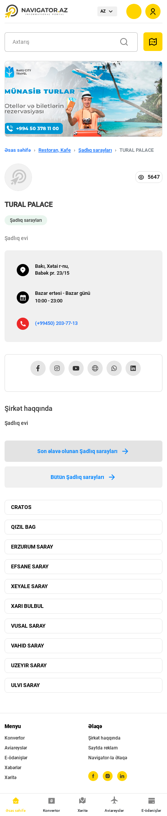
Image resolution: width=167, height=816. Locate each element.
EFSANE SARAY (30, 566)
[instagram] (108, 776)
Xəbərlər (13, 767)
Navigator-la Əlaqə (107, 757)
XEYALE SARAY (29, 586)
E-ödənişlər (16, 757)
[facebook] (93, 776)
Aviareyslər (16, 748)
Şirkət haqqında (104, 738)
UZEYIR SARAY (29, 665)
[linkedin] (122, 776)
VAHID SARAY (27, 646)
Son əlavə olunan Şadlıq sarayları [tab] (83, 451)
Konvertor (15, 738)
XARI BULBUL (27, 606)
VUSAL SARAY (28, 626)
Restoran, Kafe (54, 150)
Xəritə (10, 777)
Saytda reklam (103, 748)
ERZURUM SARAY (32, 547)
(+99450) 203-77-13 (56, 323)
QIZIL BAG (23, 527)
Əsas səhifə (18, 150)
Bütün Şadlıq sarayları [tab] (83, 477)
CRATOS (21, 507)
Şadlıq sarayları (95, 150)
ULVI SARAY (25, 685)
